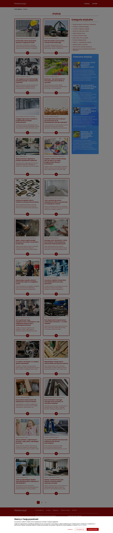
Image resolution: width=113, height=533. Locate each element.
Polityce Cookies (81, 525)
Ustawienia (70, 529)
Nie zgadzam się (80, 529)
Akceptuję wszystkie (92, 529)
